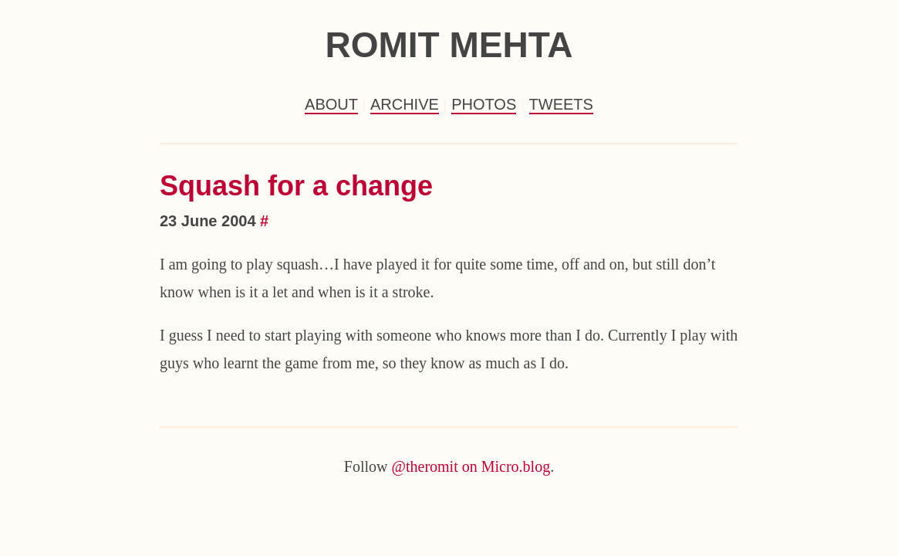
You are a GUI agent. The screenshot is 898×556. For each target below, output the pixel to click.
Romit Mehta (448, 45)
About (331, 104)
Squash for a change (296, 186)
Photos (483, 104)
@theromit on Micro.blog (471, 466)
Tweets (561, 104)
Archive (404, 104)
